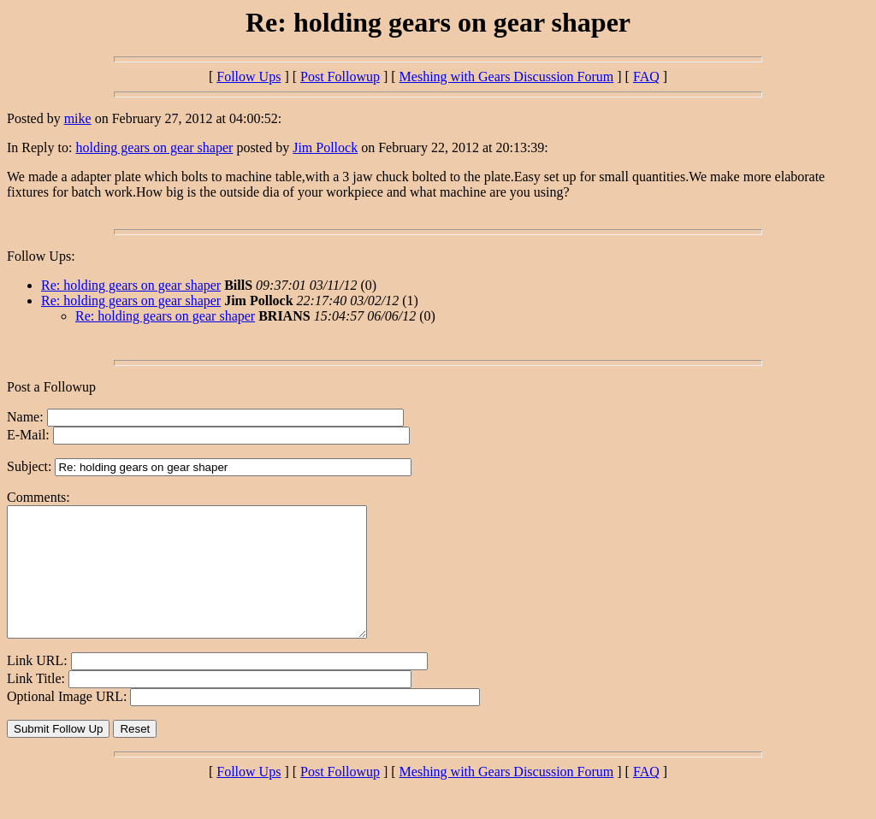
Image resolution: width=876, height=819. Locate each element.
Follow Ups (248, 76)
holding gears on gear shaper (154, 147)
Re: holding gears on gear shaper (131, 285)
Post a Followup (51, 387)
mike (78, 118)
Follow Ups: (41, 256)
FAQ (646, 76)
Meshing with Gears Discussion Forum (507, 76)
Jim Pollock (325, 147)
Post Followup (340, 76)
